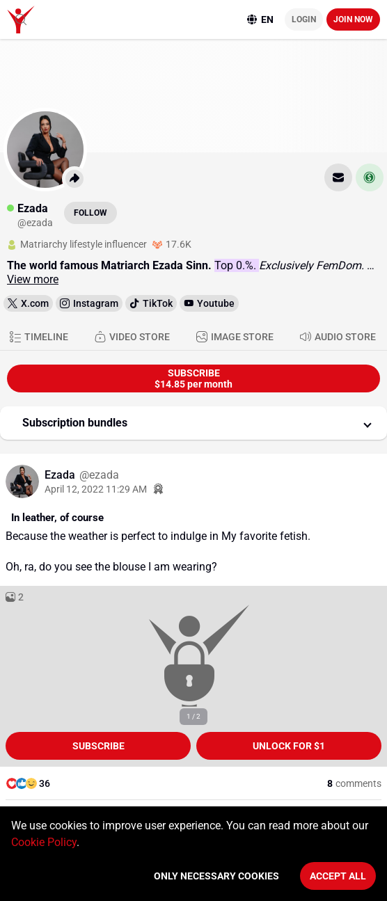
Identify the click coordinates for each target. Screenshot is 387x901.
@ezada (99, 474)
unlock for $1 (289, 745)
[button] (193, 423)
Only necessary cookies (216, 876)
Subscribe (98, 745)
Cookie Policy (44, 842)
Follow (90, 213)
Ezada (61, 474)
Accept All (338, 876)
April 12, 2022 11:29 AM (96, 489)
